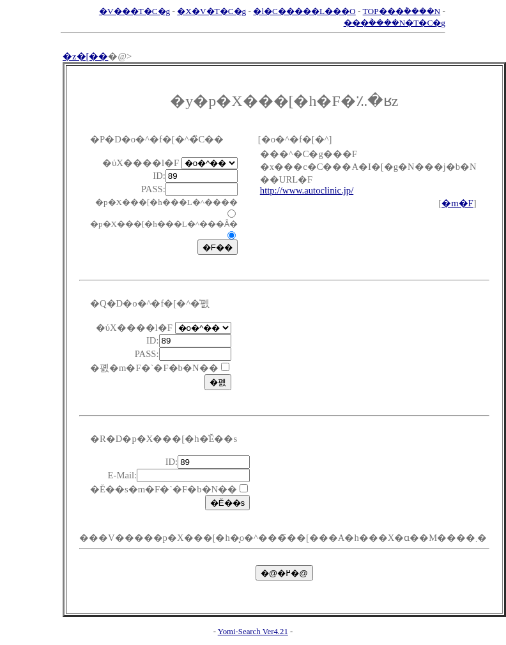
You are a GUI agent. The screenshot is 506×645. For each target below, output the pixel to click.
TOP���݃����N (402, 11)
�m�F (457, 203)
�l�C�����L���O (304, 11)
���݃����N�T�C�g (394, 22)
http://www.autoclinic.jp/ (306, 190)
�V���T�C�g (134, 11)
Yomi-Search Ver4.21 (253, 631)
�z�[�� (85, 56)
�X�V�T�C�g (211, 11)
